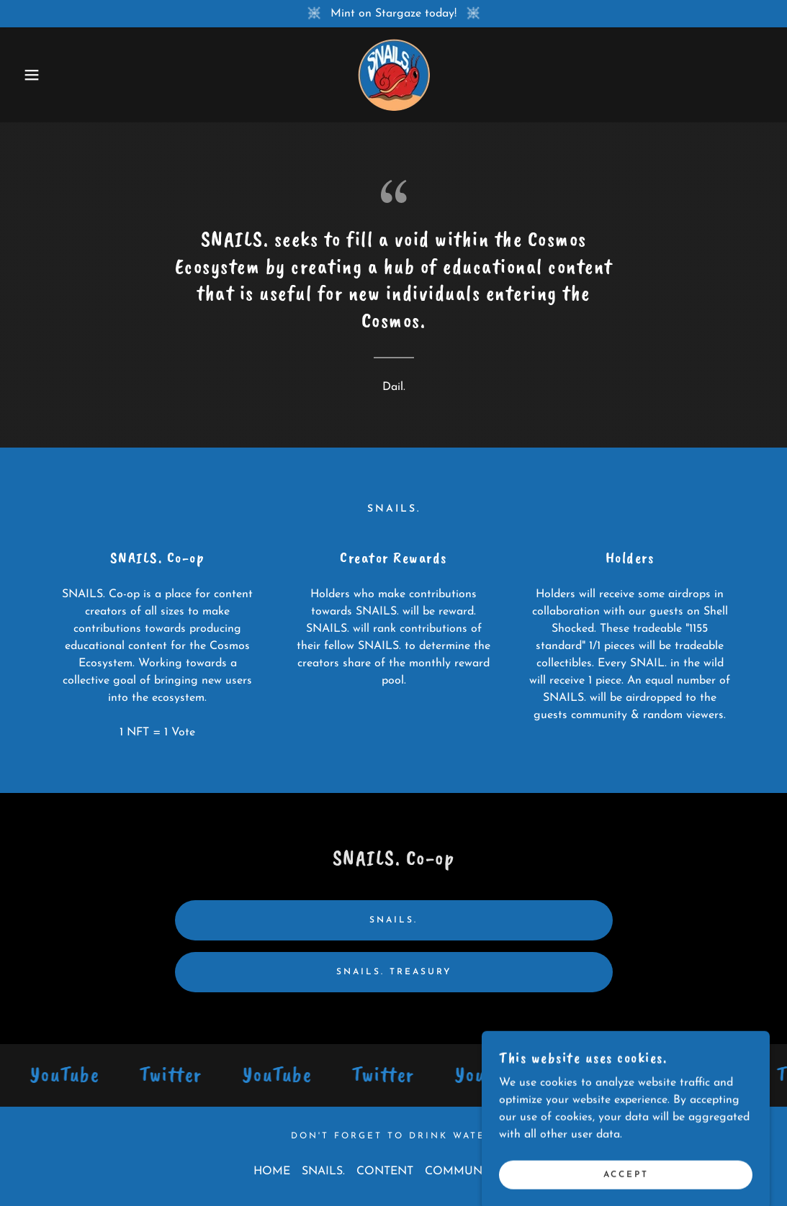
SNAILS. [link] (323, 1171)
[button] (39, 74)
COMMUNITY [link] (462, 1171)
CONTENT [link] (384, 1171)
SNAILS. (393, 920)
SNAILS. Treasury (393, 972)
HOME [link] (271, 1171)
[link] (394, 74)
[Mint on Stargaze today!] (393, 13)
